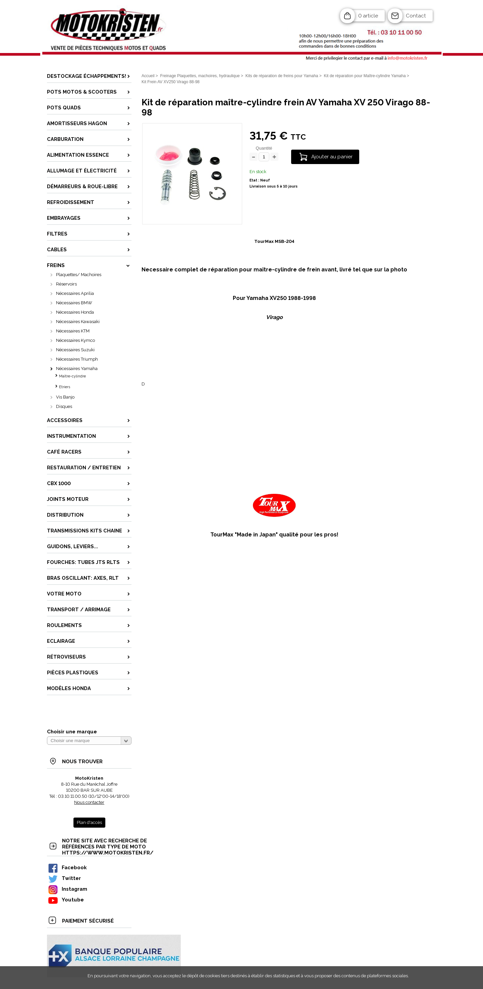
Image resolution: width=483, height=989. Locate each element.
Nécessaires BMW (74, 302)
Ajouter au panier (332, 157)
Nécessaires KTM (73, 330)
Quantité (264, 148)
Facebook (67, 867)
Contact (416, 16)
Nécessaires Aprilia (75, 293)
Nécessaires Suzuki (75, 349)
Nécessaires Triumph (77, 359)
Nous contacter (89, 802)
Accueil (148, 75)
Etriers (64, 387)
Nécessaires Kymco (75, 340)
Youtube (66, 899)
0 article (368, 16)
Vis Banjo (65, 397)
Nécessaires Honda (75, 312)
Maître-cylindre (72, 376)
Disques (64, 406)
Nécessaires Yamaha (77, 368)
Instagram (67, 888)
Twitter (64, 878)
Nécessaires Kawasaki (78, 321)
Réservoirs (66, 284)
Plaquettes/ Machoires (78, 274)
